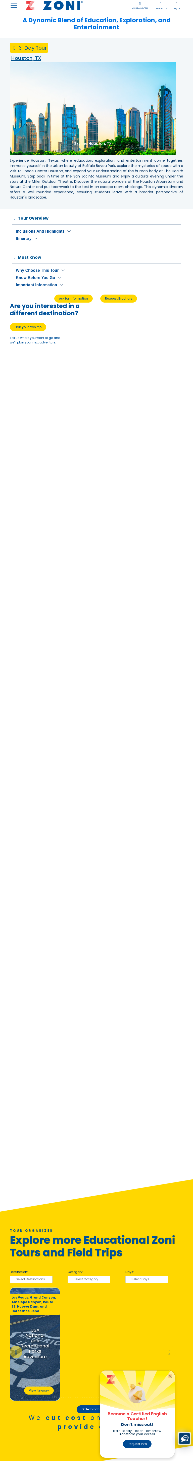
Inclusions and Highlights (40, 231)
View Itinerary (39, 1390)
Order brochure (92, 1409)
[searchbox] (31, 1279)
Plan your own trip (28, 327)
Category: (75, 1272)
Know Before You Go (35, 278)
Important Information (36, 285)
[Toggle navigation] (14, 5)
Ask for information (73, 298)
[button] (16, 1352)
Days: (129, 1272)
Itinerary (23, 238)
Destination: (19, 1272)
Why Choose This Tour (37, 270)
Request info (137, 1444)
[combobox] (31, 1279)
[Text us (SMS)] (184, 1438)
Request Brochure (118, 298)
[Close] (170, 1376)
